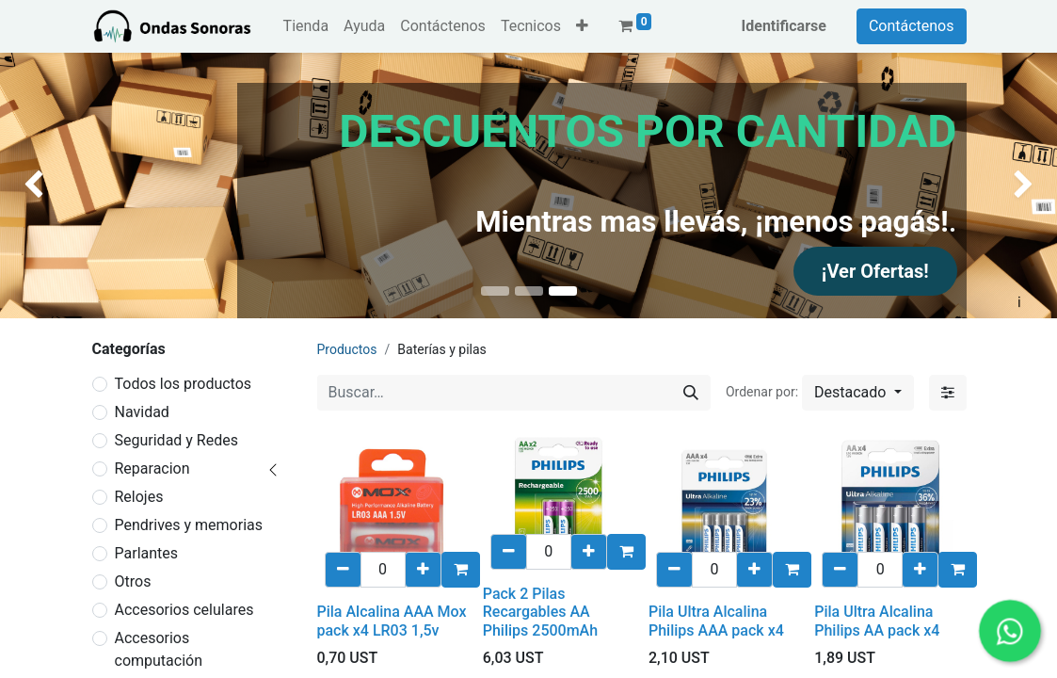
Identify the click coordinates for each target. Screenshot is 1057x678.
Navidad (142, 412)
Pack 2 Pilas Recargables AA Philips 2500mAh (540, 611)
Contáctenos (911, 26)
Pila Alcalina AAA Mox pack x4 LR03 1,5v (392, 620)
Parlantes (147, 553)
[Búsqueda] (691, 393)
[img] (42, 185)
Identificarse (784, 26)
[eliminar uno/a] (343, 570)
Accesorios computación (159, 649)
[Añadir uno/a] (423, 570)
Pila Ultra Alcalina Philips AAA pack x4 (716, 620)
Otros (133, 581)
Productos (347, 349)
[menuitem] (306, 26)
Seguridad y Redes (176, 440)
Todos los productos (183, 384)
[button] (582, 26)
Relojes (139, 497)
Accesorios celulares (184, 610)
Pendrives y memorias (189, 525)
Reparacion (152, 468)
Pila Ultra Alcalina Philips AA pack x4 (876, 620)
